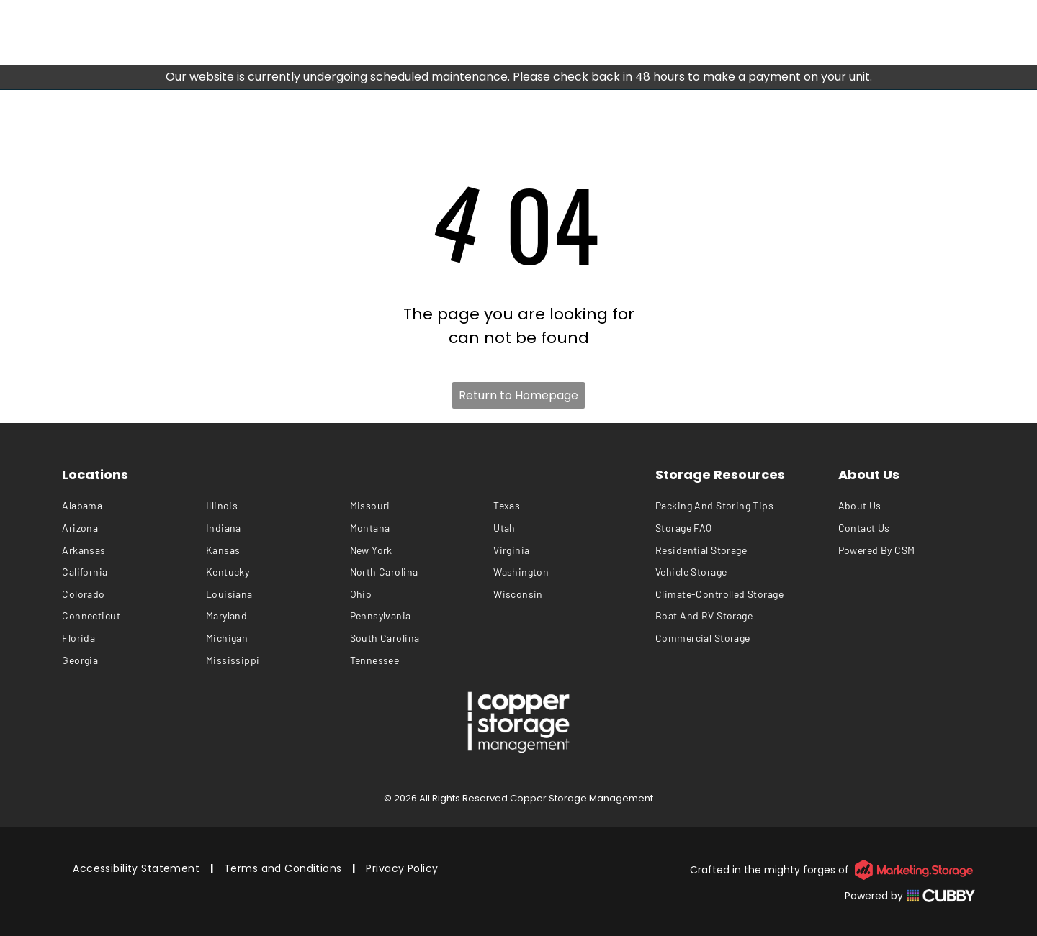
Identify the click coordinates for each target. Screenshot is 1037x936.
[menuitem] (134, 506)
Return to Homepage (518, 395)
